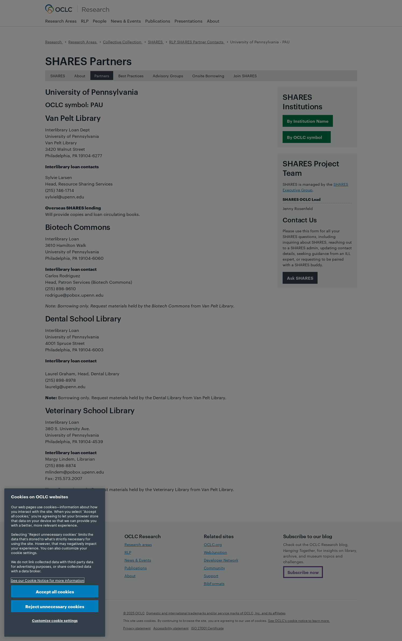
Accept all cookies (55, 591)
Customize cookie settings (55, 620)
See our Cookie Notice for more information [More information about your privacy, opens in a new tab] (47, 580)
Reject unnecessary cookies (54, 606)
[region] (54, 562)
